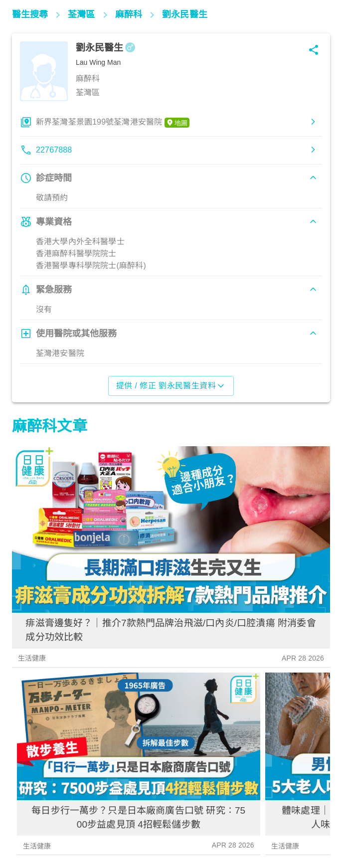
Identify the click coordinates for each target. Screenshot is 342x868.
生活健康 (32, 658)
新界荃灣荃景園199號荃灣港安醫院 (112, 123)
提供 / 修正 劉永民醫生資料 (171, 385)
